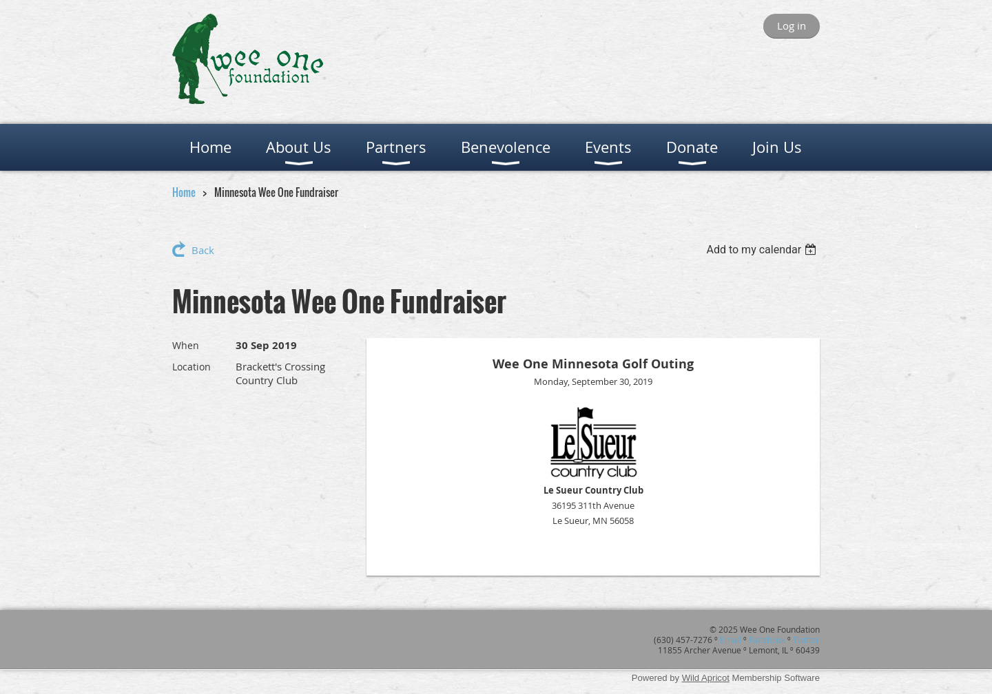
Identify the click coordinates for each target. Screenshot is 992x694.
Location (191, 366)
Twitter (806, 639)
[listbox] (763, 249)
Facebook (767, 639)
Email (730, 639)
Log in (791, 25)
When (185, 345)
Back (203, 250)
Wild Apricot (706, 678)
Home (184, 192)
